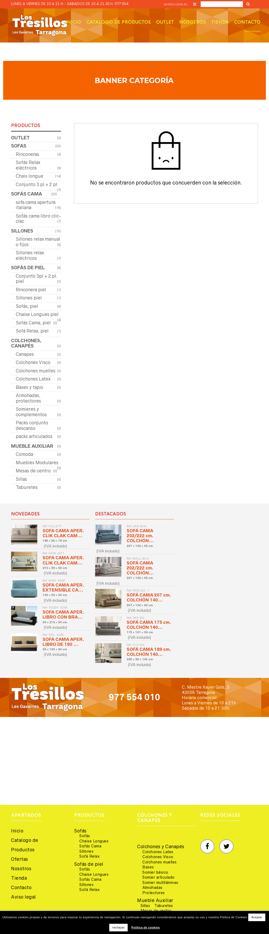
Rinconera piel (31, 289)
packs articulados (34, 436)
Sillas (21, 479)
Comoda (24, 454)
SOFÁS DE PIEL (28, 267)
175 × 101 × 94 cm (140, 632)
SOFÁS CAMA (26, 194)
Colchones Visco (33, 362)
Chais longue (29, 176)
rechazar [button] (118, 927)
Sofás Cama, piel (33, 322)
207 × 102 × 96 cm (140, 545)
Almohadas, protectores (28, 398)
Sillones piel (29, 297)
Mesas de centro (33, 470)
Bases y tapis (29, 387)
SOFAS (18, 146)
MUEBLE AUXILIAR (32, 446)
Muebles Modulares (37, 462)
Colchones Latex (33, 379)
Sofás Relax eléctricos (28, 165)
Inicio (73, 22)
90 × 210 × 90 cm (55, 622)
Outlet (165, 22)
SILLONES (22, 231)
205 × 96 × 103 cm (140, 659)
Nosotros (192, 22)
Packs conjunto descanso (32, 425)
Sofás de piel (89, 864)
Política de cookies (145, 927)
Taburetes (27, 487)
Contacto (247, 22)
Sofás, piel (27, 306)
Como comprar (253, 31)
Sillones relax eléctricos (30, 255)
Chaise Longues (93, 841)
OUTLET (20, 137)
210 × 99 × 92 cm (55, 567)
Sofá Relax (89, 856)
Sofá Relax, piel (32, 331)
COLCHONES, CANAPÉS (26, 343)
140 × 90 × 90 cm (55, 595)
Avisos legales (175, 4)
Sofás (80, 830)
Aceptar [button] (256, 917)
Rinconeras (27, 154)
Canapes (25, 354)
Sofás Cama (90, 846)
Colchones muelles (35, 370)
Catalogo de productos (118, 22)
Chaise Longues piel (37, 314)
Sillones (86, 851)
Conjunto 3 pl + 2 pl (36, 184)
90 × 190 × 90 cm (55, 649)
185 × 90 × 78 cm (55, 540)
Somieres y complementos (31, 412)
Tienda (220, 22)
